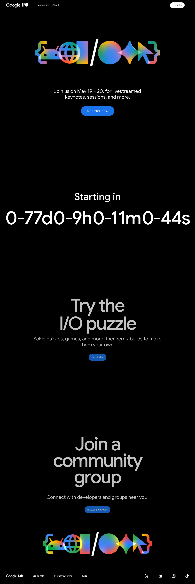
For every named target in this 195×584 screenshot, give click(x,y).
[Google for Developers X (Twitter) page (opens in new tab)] (148, 576)
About (55, 5)
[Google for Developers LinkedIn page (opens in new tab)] (162, 576)
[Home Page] (20, 5)
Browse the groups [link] (97, 509)
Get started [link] (97, 357)
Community (42, 5)
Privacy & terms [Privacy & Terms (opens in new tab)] (63, 576)
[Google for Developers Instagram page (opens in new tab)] (175, 576)
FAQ (84, 576)
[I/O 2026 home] (14, 576)
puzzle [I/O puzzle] (38, 576)
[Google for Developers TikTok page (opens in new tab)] (187, 576)
